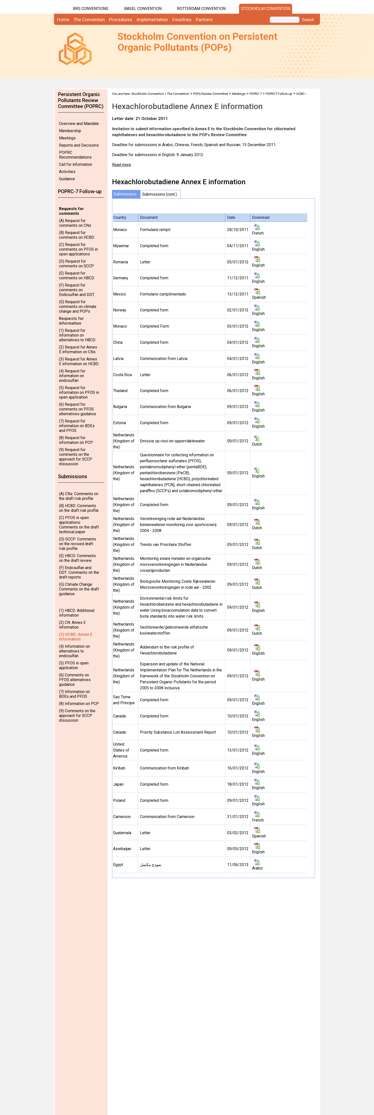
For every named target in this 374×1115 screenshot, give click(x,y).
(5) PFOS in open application (74, 665)
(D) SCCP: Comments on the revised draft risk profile (77, 544)
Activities (67, 171)
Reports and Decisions (79, 145)
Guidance (67, 178)
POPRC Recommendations (75, 155)
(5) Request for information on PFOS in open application (79, 392)
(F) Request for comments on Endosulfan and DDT (76, 290)
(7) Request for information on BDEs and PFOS (77, 426)
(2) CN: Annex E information (72, 625)
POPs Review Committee (210, 94)
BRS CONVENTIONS (90, 8)
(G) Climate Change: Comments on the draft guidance (79, 589)
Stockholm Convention (265, 8)
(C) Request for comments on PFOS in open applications (78, 249)
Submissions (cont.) (159, 194)
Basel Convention (143, 8)
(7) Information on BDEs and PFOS (74, 694)
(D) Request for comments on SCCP (76, 263)
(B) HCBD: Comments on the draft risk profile (79, 508)
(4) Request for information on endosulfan (72, 376)
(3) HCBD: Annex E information (75, 637)
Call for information (75, 164)
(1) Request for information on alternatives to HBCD (77, 335)
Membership (70, 130)
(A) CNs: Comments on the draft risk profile (78, 496)
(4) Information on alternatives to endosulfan (74, 651)
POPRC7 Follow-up (279, 94)
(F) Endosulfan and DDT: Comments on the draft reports (79, 572)
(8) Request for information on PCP (76, 440)
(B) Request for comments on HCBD (76, 235)
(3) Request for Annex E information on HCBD (79, 361)
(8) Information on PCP (79, 703)
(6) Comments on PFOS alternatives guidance (75, 680)
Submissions (125, 194)
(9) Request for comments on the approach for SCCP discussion (75, 456)
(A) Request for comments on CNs (75, 223)
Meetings (67, 138)
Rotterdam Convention (201, 8)
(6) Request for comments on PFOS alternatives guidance (77, 409)
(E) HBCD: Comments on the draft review (77, 558)
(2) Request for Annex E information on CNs (78, 349)
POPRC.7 (255, 94)
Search (308, 20)
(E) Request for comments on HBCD (76, 275)
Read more (121, 164)
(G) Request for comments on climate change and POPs (77, 306)
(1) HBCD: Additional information (76, 613)
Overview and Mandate (79, 123)
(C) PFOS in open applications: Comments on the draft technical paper (79, 524)
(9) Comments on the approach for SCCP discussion (77, 715)
